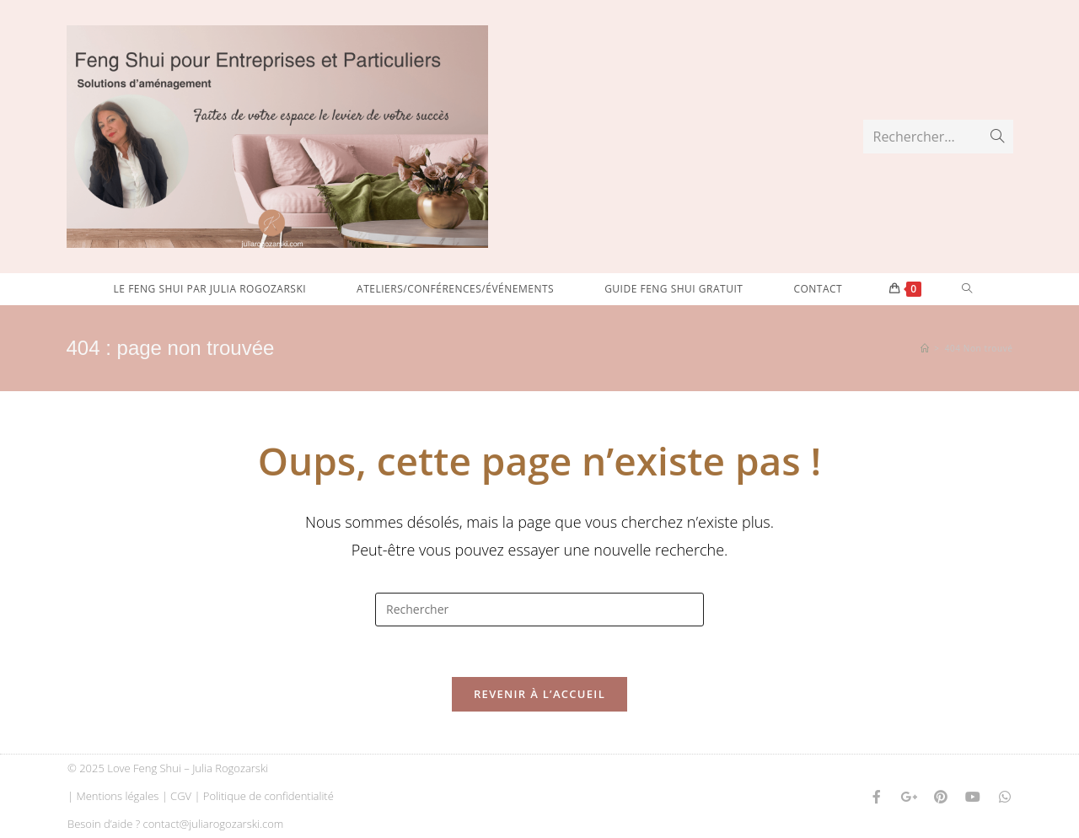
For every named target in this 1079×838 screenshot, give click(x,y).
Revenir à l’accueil (539, 693)
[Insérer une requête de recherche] (539, 609)
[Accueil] (925, 348)
